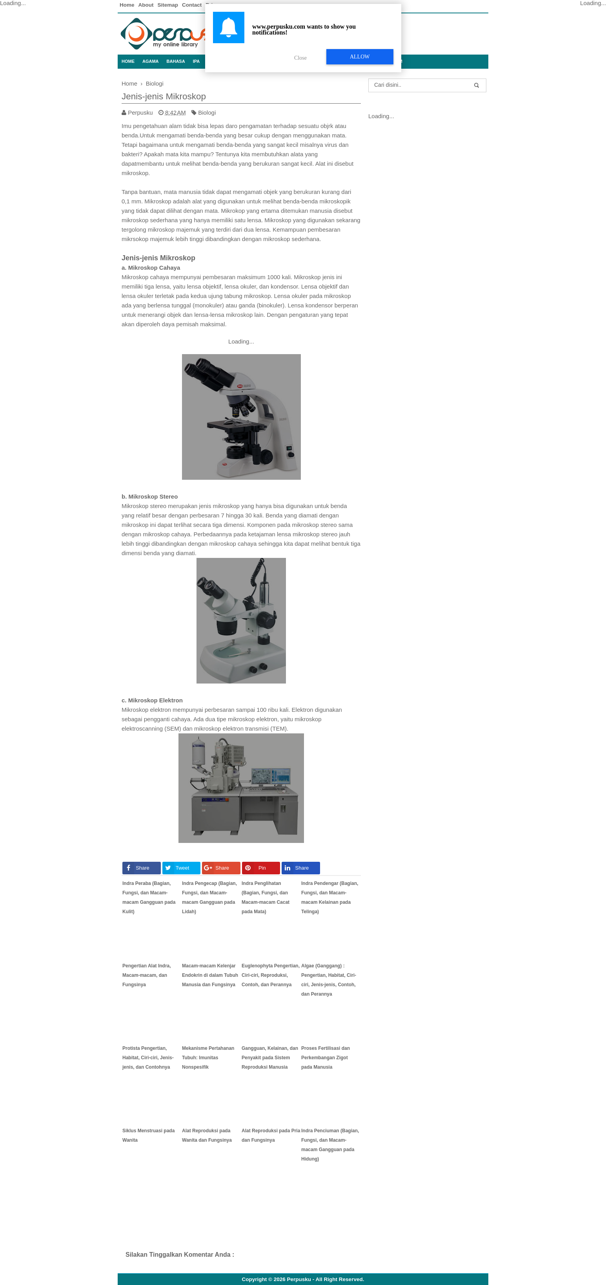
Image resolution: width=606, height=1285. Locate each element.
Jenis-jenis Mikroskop (164, 96)
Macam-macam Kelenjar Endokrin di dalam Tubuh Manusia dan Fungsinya (210, 975)
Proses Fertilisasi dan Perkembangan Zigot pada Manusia (325, 1058)
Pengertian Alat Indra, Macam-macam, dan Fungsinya (146, 975)
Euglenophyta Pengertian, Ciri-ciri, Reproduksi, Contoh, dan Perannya (271, 975)
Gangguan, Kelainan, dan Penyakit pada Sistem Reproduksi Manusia (270, 1058)
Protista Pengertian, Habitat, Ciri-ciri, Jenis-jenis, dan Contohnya (148, 1058)
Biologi (207, 112)
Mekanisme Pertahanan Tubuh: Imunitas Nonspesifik (208, 1058)
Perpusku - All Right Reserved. (325, 1279)
